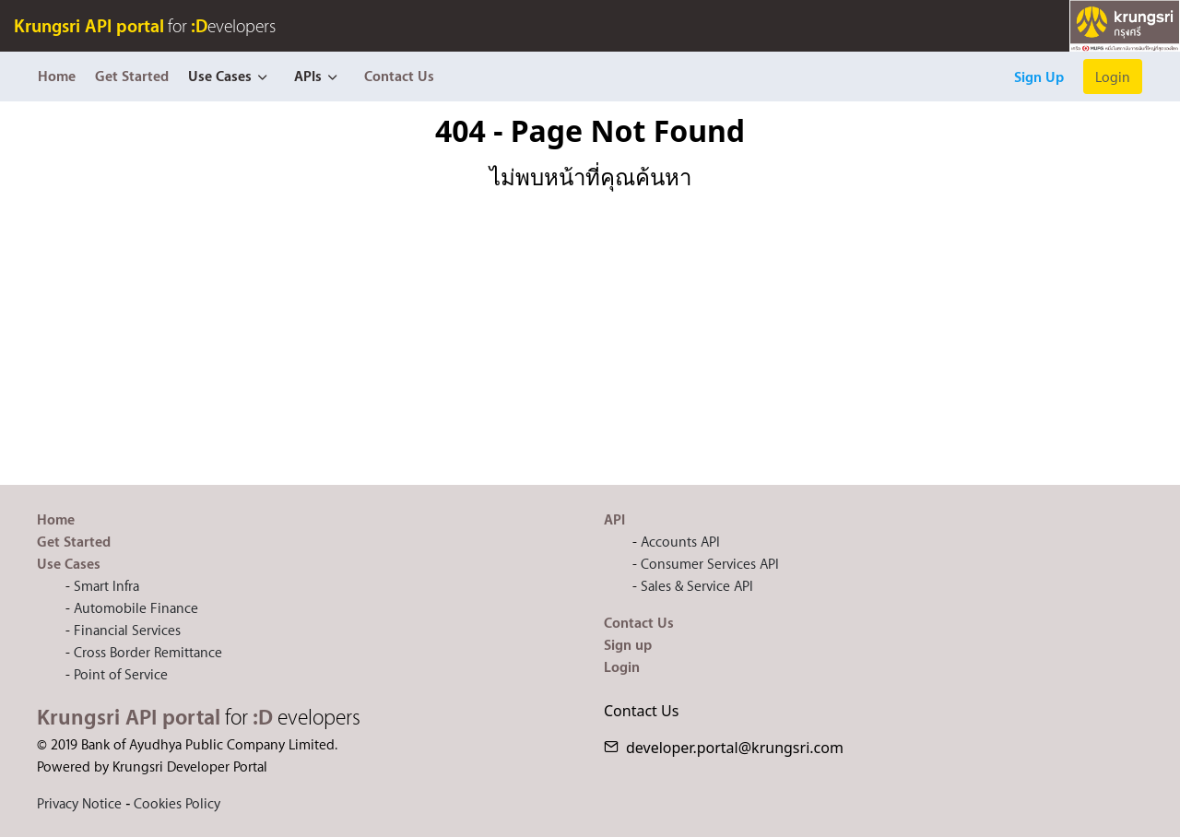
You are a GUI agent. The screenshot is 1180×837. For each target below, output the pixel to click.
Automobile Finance (136, 607)
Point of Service (121, 674)
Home (57, 75)
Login (1112, 76)
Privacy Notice (79, 803)
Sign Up (1039, 76)
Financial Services (127, 629)
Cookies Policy (177, 803)
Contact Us (399, 75)
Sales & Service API (697, 585)
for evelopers (145, 25)
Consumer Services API (710, 563)
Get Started (132, 75)
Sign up (628, 644)
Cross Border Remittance (148, 651)
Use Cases (220, 75)
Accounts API (680, 541)
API (614, 519)
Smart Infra (106, 585)
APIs (308, 75)
